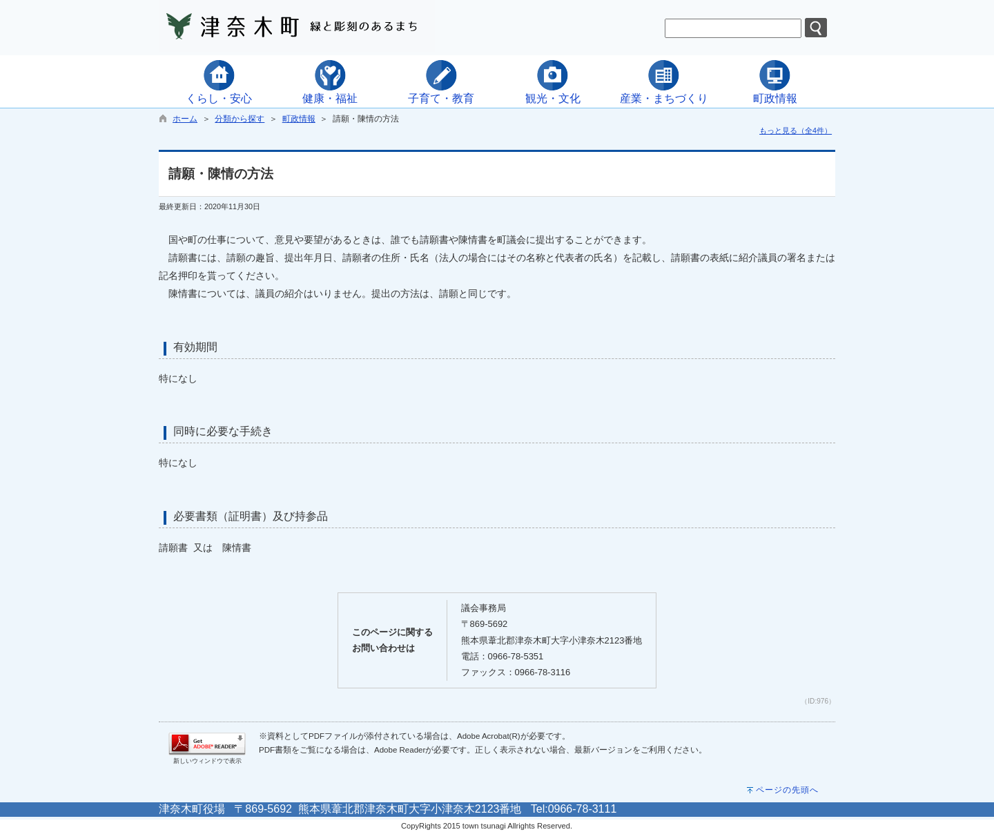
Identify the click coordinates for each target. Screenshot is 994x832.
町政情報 (298, 119)
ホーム (185, 119)
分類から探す (239, 119)
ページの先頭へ (787, 790)
